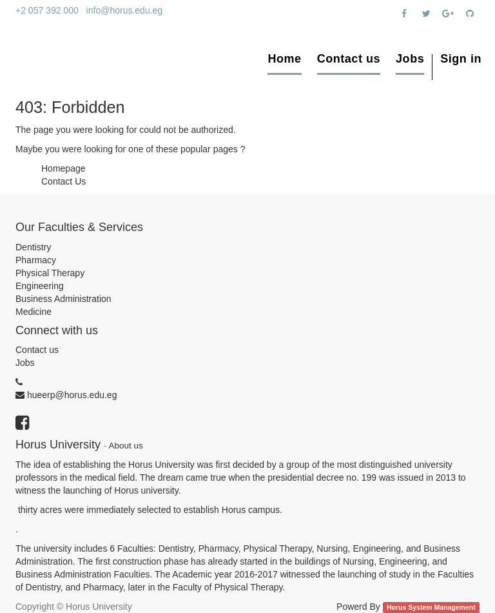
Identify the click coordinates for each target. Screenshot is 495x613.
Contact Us (63, 181)
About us (126, 445)
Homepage (63, 168)
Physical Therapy (49, 273)
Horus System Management (431, 607)
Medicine (33, 311)
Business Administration (63, 299)
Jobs (25, 362)
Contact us (37, 350)
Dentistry (33, 247)
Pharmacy (35, 260)
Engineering (39, 286)
